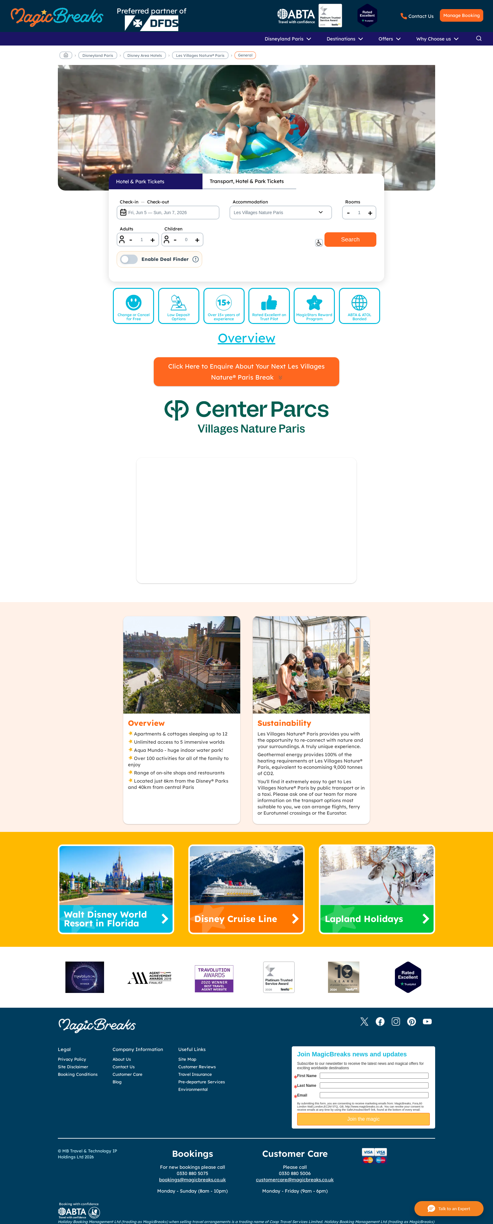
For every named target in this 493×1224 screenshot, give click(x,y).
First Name (307, 1076)
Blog (117, 1081)
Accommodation (250, 202)
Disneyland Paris (97, 55)
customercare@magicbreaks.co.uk (295, 1180)
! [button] (196, 259)
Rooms (352, 202)
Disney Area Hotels (144, 55)
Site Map (187, 1059)
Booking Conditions (77, 1074)
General (245, 55)
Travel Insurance (195, 1074)
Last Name (306, 1085)
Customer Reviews (197, 1066)
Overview (146, 723)
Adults (126, 229)
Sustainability (284, 723)
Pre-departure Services (201, 1081)
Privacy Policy (72, 1059)
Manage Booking (461, 15)
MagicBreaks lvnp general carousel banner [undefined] (246, 131)
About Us (122, 1059)
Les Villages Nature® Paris (200, 55)
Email (302, 1095)
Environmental (193, 1089)
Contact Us (421, 16)
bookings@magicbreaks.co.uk (192, 1180)
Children (173, 229)
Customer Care (127, 1074)
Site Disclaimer (73, 1066)
